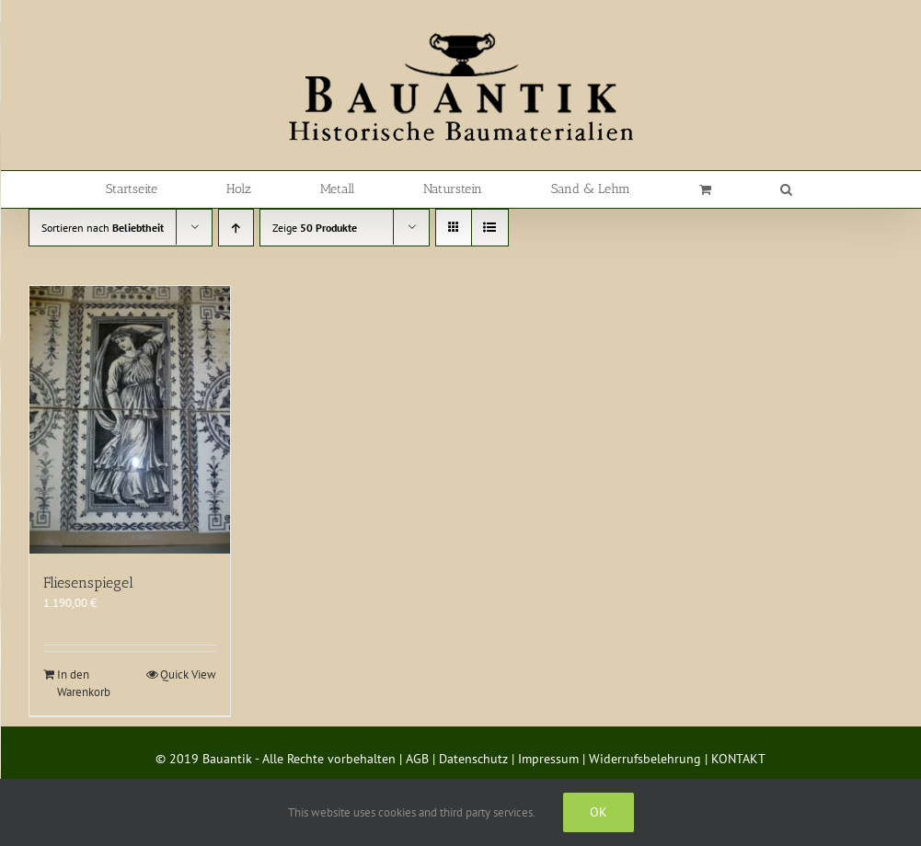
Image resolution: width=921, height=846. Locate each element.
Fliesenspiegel (88, 582)
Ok (598, 812)
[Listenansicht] (490, 228)
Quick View (188, 674)
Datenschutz (473, 758)
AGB (417, 758)
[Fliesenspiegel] (129, 420)
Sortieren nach (102, 227)
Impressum (548, 758)
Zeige (314, 227)
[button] (786, 189)
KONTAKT (738, 758)
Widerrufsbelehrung (645, 758)
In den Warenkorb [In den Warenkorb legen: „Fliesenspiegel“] (83, 684)
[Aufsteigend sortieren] (236, 227)
